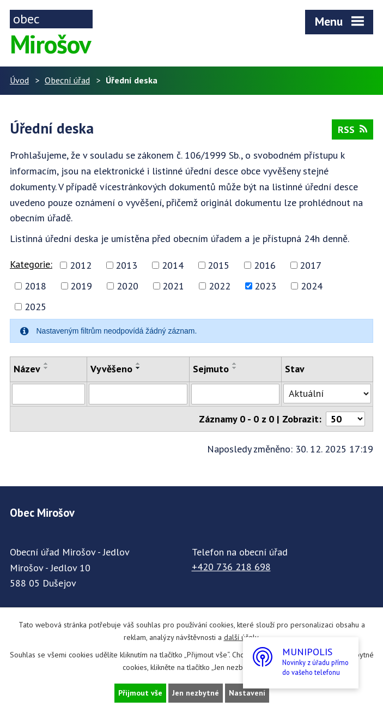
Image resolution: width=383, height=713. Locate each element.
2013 (126, 265)
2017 (310, 265)
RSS (352, 129)
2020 (127, 286)
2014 (173, 265)
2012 (81, 265)
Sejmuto (211, 368)
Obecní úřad (67, 80)
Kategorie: (31, 264)
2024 (312, 286)
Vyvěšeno (111, 368)
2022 (219, 286)
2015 (218, 265)
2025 (35, 306)
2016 (265, 265)
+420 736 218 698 (231, 566)
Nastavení (247, 693)
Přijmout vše (140, 693)
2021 (173, 286)
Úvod (19, 80)
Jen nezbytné (195, 693)
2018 (35, 286)
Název (27, 368)
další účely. (242, 637)
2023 (265, 286)
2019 (81, 286)
